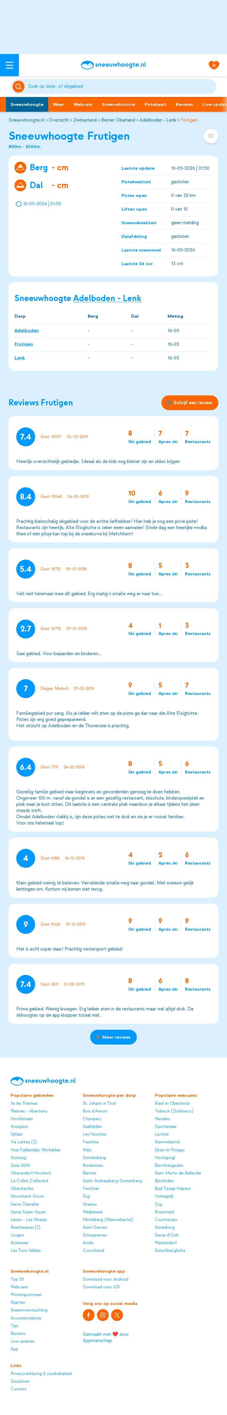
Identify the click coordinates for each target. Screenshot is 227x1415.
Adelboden (26, 330)
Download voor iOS (101, 1287)
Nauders (162, 1118)
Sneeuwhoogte (27, 104)
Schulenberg (94, 1157)
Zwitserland (85, 120)
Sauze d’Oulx (167, 1235)
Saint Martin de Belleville (178, 1173)
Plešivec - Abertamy (29, 1111)
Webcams (19, 1287)
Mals (87, 1150)
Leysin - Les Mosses (29, 1219)
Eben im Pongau (170, 1150)
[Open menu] (9, 65)
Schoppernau (95, 1235)
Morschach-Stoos (27, 1196)
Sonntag (18, 1157)
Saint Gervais (95, 1227)
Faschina (90, 1142)
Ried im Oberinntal (172, 1103)
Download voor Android (105, 1279)
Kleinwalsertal (167, 1142)
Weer (58, 104)
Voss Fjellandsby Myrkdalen (36, 1150)
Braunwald (164, 1212)
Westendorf (166, 1242)
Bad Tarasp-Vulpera (172, 1188)
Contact (19, 1389)
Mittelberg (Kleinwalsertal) (108, 1219)
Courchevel (93, 1250)
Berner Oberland (118, 120)
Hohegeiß (164, 1196)
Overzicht (59, 120)
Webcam (83, 104)
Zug (86, 1196)
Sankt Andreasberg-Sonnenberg (112, 1180)
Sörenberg (165, 1227)
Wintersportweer (26, 1294)
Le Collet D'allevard (29, 1180)
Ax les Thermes (24, 1103)
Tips (14, 1325)
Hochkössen (22, 1118)
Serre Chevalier (25, 1204)
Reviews (184, 104)
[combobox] (121, 86)
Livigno (17, 1235)
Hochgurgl (165, 1157)
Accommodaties (26, 1318)
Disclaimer (20, 1381)
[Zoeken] (121, 86)
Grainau (90, 1204)
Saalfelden (92, 1126)
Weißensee (93, 1212)
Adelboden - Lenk (158, 120)
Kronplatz (19, 1126)
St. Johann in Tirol (99, 1103)
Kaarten (18, 1302)
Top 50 (17, 1279)
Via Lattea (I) (24, 1142)
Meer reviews (113, 1037)
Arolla (88, 1242)
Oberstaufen (22, 1188)
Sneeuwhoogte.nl (26, 120)
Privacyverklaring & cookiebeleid (41, 1373)
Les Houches (94, 1134)
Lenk (19, 358)
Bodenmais (93, 1165)
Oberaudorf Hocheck (31, 1173)
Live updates (22, 1341)
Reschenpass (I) (25, 1227)
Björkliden (164, 1180)
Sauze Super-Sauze (28, 1212)
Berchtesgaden (169, 1165)
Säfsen (16, 1134)
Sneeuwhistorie (118, 104)
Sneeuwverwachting (29, 1310)
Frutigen (189, 120)
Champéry (92, 1118)
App (14, 1349)
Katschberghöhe (170, 1250)
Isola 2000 (20, 1165)
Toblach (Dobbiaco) (174, 1111)
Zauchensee (165, 1126)
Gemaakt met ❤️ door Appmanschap (106, 1337)
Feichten (91, 1188)
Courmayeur (166, 1219)
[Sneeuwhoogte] (113, 65)
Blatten (89, 1173)
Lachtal (161, 1134)
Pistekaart (155, 104)
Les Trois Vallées (25, 1250)
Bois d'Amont (95, 1111)
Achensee (19, 1242)
